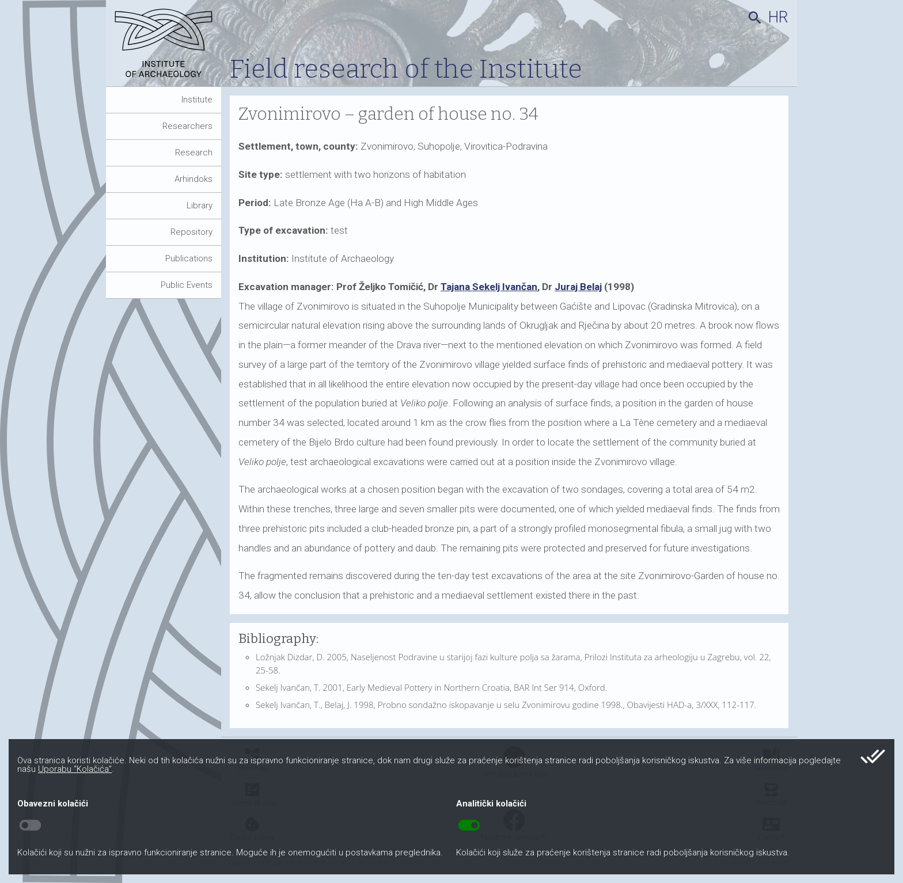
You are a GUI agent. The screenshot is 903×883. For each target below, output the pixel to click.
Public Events (187, 285)
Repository (191, 232)
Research (194, 152)
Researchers (187, 126)
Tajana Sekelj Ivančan (489, 286)
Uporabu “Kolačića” (75, 769)
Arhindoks (193, 179)
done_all (873, 756)
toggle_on (469, 825)
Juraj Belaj (578, 286)
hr (778, 17)
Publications (189, 258)
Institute (197, 99)
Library (200, 205)
